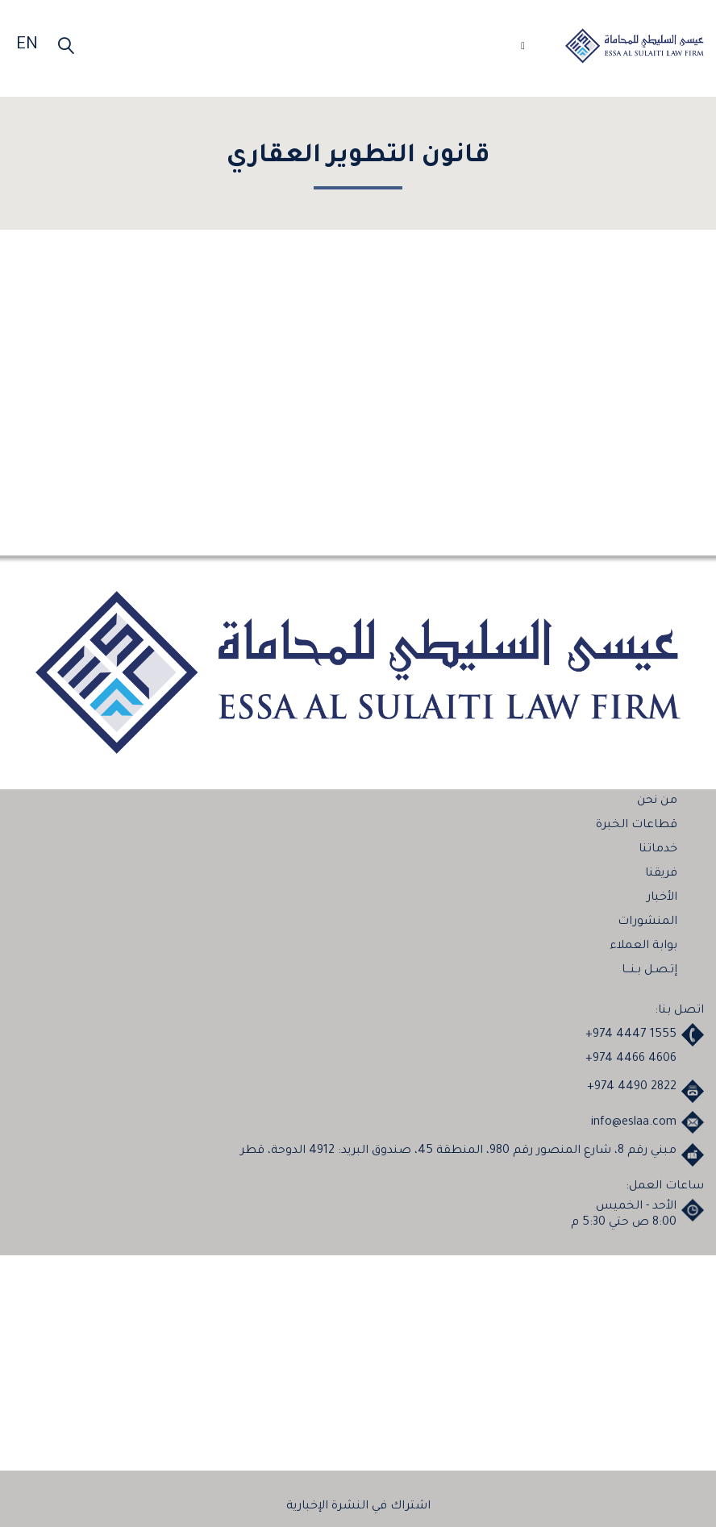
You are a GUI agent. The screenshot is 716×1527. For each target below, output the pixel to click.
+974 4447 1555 (630, 1035)
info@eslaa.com (633, 1123)
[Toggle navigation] (516, 48)
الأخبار (662, 898)
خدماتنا (658, 849)
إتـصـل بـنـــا (649, 970)
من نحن (657, 801)
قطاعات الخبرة (636, 825)
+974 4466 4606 (630, 1059)
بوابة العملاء (643, 946)
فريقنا (661, 874)
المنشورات (647, 922)
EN (27, 46)
